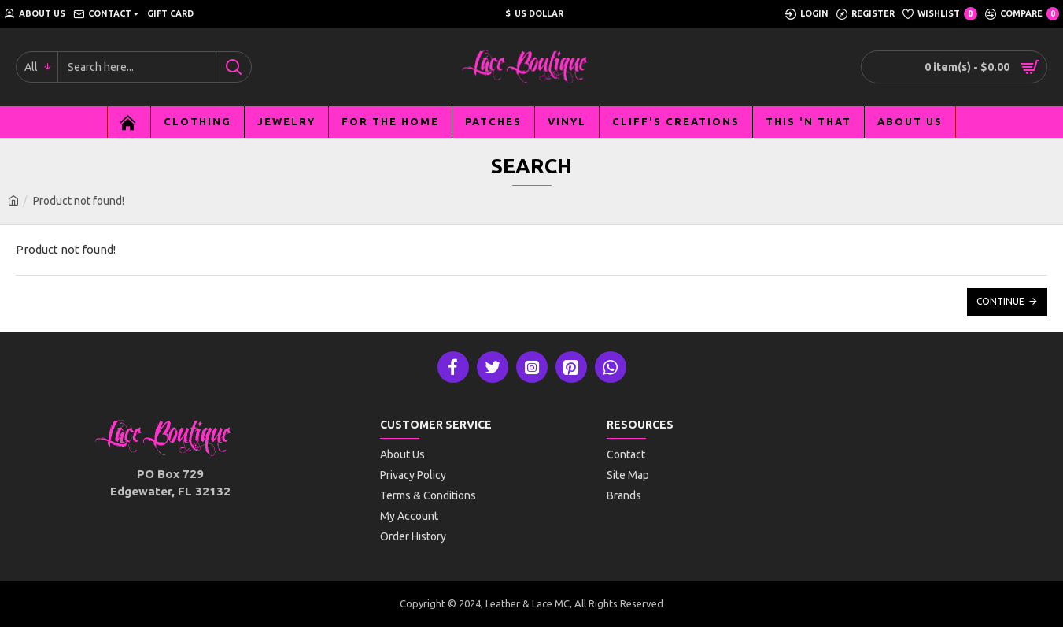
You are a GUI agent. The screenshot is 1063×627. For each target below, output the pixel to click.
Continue (1000, 301)
